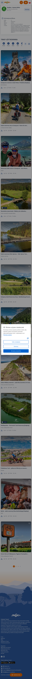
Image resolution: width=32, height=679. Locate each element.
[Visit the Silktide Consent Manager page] (28, 338)
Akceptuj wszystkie (16, 351)
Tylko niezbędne (16, 342)
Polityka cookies (7, 334)
